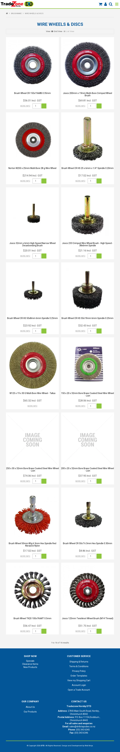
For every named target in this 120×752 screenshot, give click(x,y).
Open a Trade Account (79, 690)
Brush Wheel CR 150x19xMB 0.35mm (32, 93)
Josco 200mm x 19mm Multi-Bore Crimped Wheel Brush (87, 94)
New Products (30, 667)
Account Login (79, 685)
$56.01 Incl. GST (32, 100)
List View (70, 31)
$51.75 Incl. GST (87, 625)
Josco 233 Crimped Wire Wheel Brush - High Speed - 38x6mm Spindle (87, 244)
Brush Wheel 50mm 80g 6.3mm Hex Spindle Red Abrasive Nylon (32, 544)
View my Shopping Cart (78, 680)
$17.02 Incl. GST (87, 175)
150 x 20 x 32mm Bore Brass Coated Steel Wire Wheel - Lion (87, 394)
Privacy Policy (79, 671)
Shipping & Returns (79, 661)
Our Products (30, 711)
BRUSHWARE (16, 14)
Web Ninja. (89, 746)
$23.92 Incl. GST (32, 325)
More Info (25, 106)
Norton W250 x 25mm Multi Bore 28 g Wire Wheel (32, 168)
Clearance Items (30, 664)
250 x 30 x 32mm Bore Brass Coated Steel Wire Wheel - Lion (32, 469)
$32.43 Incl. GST (87, 325)
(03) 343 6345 (83, 729)
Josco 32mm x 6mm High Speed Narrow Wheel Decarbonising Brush (32, 244)
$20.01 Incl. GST (32, 250)
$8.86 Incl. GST (87, 550)
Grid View (58, 31)
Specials (30, 661)
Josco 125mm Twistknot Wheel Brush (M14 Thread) (87, 618)
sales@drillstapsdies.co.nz (82, 726)
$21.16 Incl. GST (87, 250)
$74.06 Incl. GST (32, 475)
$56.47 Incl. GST (32, 625)
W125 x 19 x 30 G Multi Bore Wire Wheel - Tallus (32, 393)
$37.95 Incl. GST (87, 475)
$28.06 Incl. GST (87, 400)
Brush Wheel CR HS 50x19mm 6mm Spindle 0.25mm (87, 318)
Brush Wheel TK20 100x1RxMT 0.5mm (32, 618)
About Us (30, 707)
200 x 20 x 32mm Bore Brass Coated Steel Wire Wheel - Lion (87, 469)
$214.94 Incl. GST (32, 175)
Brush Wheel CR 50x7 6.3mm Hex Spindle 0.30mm (87, 543)
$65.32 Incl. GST (32, 400)
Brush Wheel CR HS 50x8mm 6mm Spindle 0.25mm (32, 318)
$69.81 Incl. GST (87, 100)
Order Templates (78, 675)
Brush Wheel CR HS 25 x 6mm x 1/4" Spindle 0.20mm (88, 168)
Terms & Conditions (78, 666)
